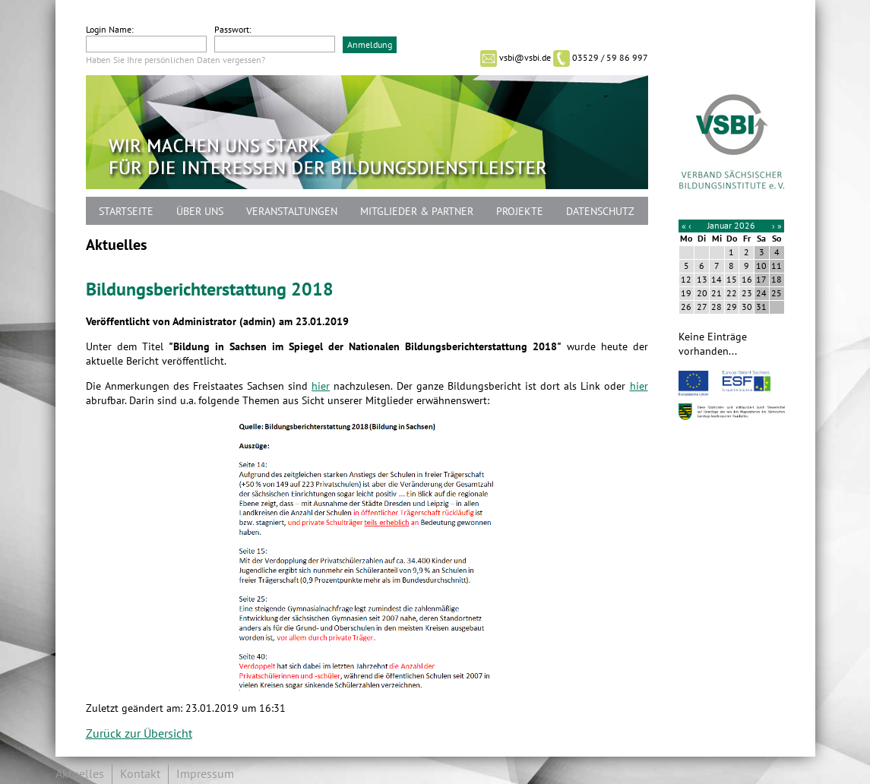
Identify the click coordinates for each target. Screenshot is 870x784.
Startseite (126, 211)
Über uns (199, 211)
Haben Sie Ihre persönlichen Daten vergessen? (175, 60)
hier (321, 386)
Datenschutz (600, 211)
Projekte (519, 211)
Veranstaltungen (291, 211)
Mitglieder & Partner (416, 211)
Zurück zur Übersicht (139, 734)
